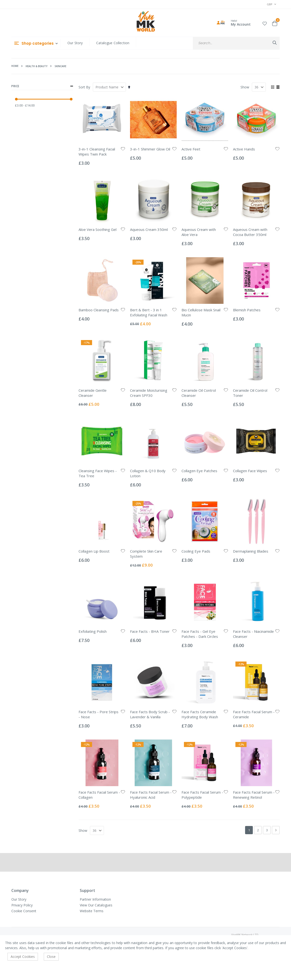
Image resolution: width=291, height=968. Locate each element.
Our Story (75, 43)
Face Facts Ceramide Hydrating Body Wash (200, 714)
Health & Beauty (36, 66)
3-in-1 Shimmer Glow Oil (150, 149)
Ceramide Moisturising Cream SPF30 (148, 393)
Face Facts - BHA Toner (150, 631)
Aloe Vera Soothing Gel (97, 229)
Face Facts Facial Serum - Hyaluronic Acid (151, 795)
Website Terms (91, 911)
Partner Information (95, 899)
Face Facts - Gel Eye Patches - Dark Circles (200, 634)
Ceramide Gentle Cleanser (93, 393)
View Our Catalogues (96, 905)
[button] (264, 23)
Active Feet (191, 149)
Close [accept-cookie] (51, 956)
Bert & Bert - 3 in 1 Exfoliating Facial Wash (148, 312)
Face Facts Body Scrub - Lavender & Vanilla (150, 714)
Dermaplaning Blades (250, 551)
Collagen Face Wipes (250, 470)
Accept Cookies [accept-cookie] (23, 956)
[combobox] (236, 43)
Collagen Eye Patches (199, 470)
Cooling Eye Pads (196, 551)
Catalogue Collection (112, 43)
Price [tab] (42, 86)
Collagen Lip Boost (94, 551)
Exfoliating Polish (93, 631)
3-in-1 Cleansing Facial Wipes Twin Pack (97, 152)
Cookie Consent (23, 911)
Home (14, 66)
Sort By (84, 87)
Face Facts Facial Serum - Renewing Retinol (254, 795)
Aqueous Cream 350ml (149, 229)
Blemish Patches (247, 309)
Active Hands (244, 149)
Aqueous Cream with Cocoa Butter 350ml (250, 232)
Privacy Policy (22, 905)
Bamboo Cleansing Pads (99, 309)
